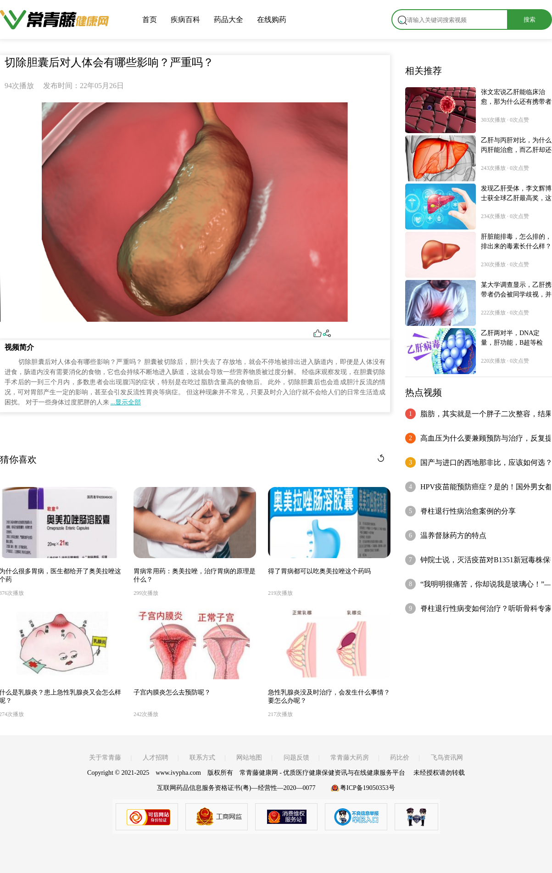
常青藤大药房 (349, 757)
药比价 (399, 757)
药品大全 (228, 19)
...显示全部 (126, 402)
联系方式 (202, 757)
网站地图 (249, 757)
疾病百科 (185, 19)
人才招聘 (155, 757)
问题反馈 (296, 757)
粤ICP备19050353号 (367, 787)
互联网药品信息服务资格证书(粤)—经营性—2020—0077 (236, 787)
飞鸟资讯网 (447, 757)
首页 (149, 19)
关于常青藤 (105, 757)
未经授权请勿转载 (439, 772)
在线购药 (271, 19)
